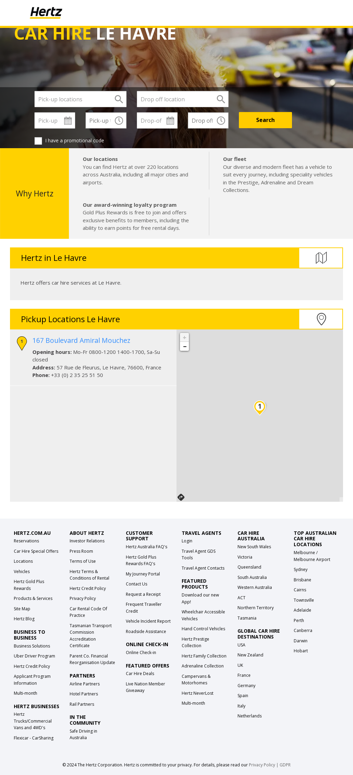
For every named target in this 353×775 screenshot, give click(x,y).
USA (241, 645)
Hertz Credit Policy (32, 666)
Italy (241, 706)
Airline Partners (85, 684)
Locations (23, 561)
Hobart (301, 651)
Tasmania (247, 618)
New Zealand (250, 655)
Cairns (300, 590)
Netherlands (250, 716)
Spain (243, 695)
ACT (241, 598)
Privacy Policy (83, 598)
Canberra (303, 630)
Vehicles (22, 571)
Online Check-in (141, 652)
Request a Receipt (143, 594)
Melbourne (304, 552)
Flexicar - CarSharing (33, 738)
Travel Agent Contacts (203, 568)
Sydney (300, 569)
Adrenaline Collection (203, 666)
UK (240, 665)
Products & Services (33, 598)
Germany (246, 686)
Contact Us (136, 584)
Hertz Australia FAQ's (146, 547)
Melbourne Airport (312, 559)
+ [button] (184, 337)
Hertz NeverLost (197, 693)
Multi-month (25, 693)
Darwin (300, 641)
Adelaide (302, 610)
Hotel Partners (84, 694)
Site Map (22, 609)
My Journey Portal (143, 574)
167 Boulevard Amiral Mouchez (81, 340)
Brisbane (302, 580)
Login (187, 541)
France (244, 675)
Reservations (26, 541)
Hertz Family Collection (204, 656)
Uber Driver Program (34, 656)
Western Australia (255, 587)
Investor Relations (87, 541)
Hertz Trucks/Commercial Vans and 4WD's (33, 721)
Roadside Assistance (146, 631)
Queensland (249, 567)
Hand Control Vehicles (203, 629)
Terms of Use (83, 561)
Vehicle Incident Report (148, 621)
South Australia (252, 577)
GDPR (285, 765)
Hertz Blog (24, 619)
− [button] (184, 346)
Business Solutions (32, 646)
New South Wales (254, 547)
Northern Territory (256, 608)
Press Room (81, 551)
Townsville (304, 600)
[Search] (265, 120)
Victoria (245, 557)
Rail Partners (82, 704)
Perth (299, 620)
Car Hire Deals (140, 673)
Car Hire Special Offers (36, 551)
